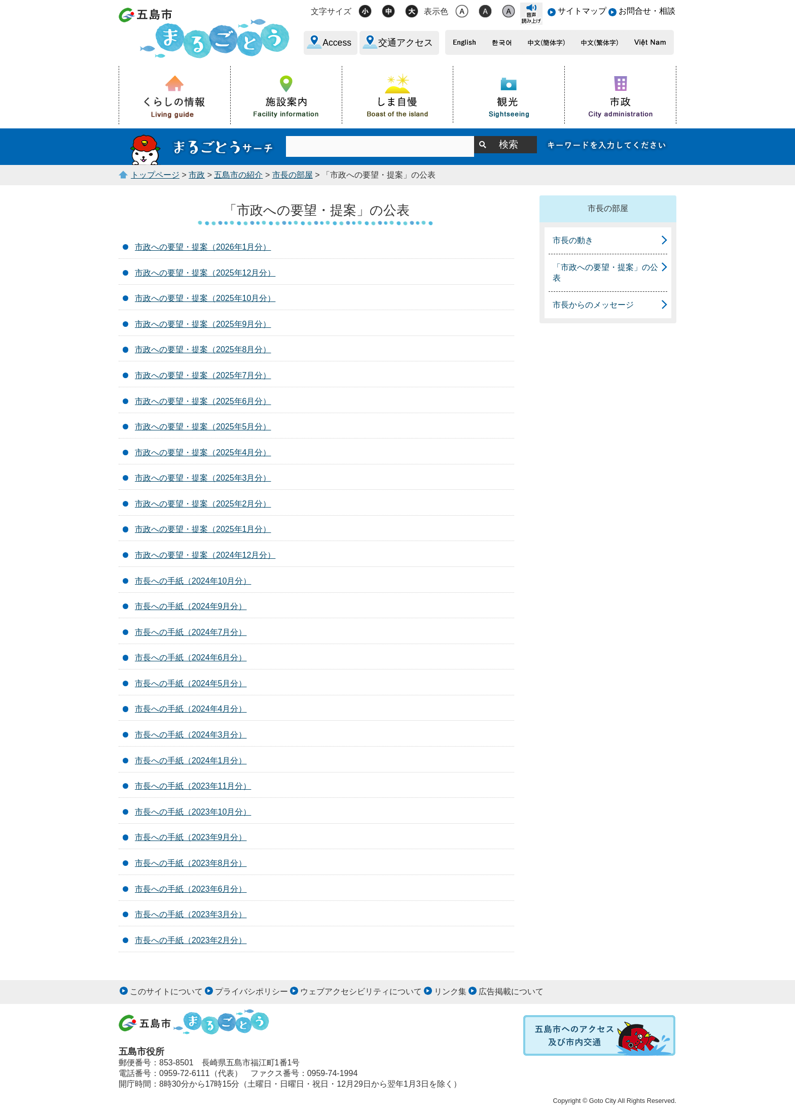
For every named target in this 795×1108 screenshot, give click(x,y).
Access (336, 43)
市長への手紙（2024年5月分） (191, 683)
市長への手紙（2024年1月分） (191, 760)
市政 (197, 175)
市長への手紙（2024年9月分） (191, 606)
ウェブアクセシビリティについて (361, 991)
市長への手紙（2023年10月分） (193, 812)
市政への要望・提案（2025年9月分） (203, 324)
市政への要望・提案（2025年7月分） (203, 375)
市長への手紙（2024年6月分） (191, 657)
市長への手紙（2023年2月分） (191, 940)
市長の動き (573, 240)
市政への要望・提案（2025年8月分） (203, 349)
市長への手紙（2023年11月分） (193, 786)
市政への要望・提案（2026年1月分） (203, 247)
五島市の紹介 (238, 175)
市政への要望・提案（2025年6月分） (203, 401)
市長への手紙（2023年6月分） (191, 889)
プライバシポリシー (251, 991)
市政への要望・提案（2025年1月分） (203, 529)
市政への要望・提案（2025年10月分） (205, 298)
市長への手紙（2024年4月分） (191, 708)
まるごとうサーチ (202, 146)
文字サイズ (331, 11)
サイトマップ (582, 11)
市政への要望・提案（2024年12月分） (205, 555)
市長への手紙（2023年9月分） (191, 837)
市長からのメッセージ (593, 304)
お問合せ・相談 (647, 11)
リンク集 (450, 991)
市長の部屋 (292, 175)
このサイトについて (166, 991)
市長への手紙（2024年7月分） (191, 632)
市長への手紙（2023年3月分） (191, 914)
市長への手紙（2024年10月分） (193, 581)
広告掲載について (511, 991)
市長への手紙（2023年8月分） (191, 863)
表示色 (436, 11)
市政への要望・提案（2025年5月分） (203, 426)
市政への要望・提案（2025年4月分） (203, 452)
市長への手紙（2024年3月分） (191, 734)
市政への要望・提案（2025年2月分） (203, 503)
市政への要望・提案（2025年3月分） (203, 478)
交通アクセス (405, 43)
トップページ (155, 175)
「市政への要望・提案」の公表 (605, 272)
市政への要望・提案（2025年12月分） (205, 272)
